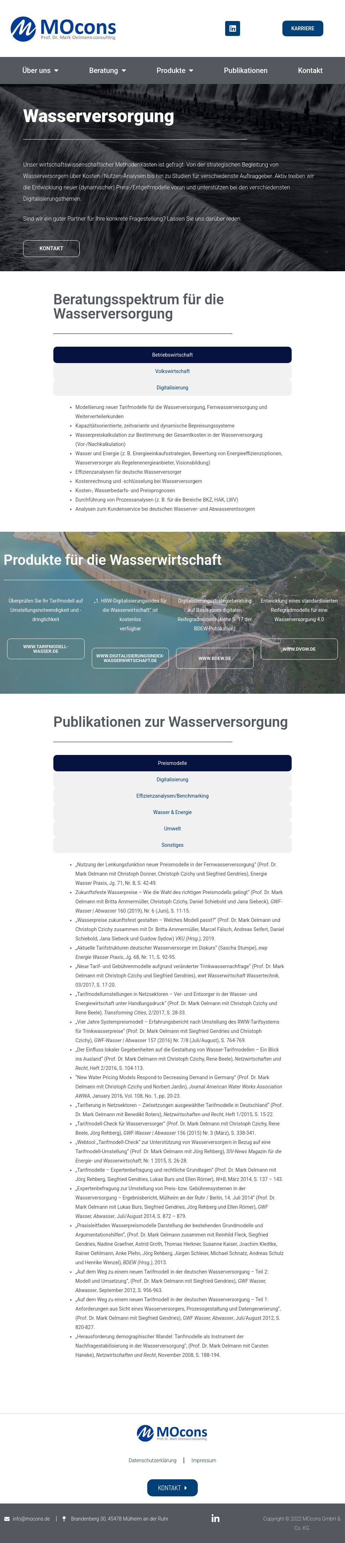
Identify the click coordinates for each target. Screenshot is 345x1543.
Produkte (174, 70)
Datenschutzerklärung (152, 1460)
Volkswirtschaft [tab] (172, 371)
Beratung (107, 70)
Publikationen (246, 70)
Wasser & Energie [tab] (172, 812)
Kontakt (310, 70)
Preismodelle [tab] (172, 763)
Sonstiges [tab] (172, 845)
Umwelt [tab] (172, 828)
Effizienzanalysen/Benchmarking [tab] (172, 796)
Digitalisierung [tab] (173, 387)
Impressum (203, 1460)
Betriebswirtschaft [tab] (172, 355)
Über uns (40, 70)
